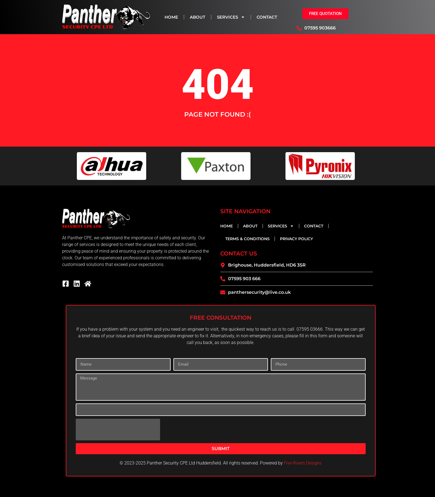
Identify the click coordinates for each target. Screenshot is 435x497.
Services (231, 17)
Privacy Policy (296, 238)
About (197, 17)
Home (171, 17)
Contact (267, 17)
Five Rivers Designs (303, 463)
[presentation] (118, 429)
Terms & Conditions (247, 238)
